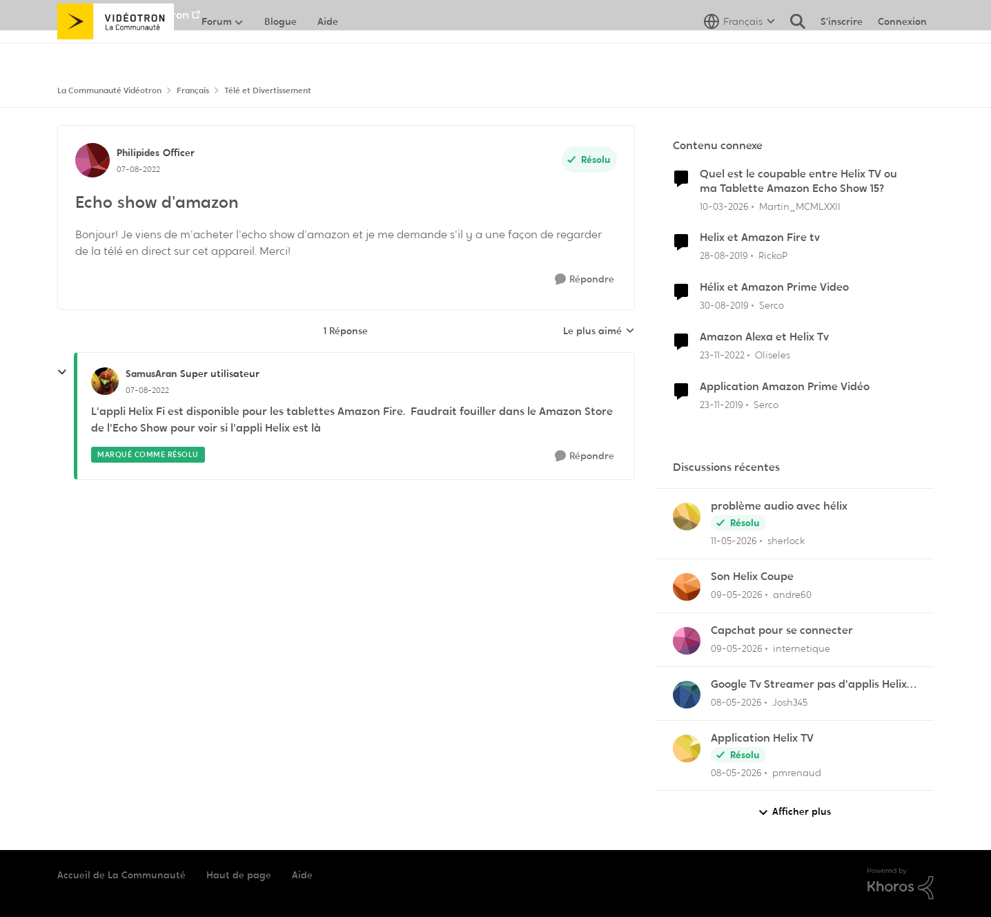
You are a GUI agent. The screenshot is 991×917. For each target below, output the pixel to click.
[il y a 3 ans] (722, 355)
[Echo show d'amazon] (147, 390)
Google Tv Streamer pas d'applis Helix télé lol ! (809, 684)
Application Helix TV (762, 738)
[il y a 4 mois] (724, 206)
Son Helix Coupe (752, 576)
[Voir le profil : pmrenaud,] (686, 748)
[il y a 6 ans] (724, 256)
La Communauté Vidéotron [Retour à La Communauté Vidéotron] (109, 90)
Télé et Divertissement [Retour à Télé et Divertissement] (267, 90)
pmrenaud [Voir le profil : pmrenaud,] (796, 772)
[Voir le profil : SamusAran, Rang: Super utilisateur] (105, 381)
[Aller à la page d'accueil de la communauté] (115, 52)
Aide (302, 875)
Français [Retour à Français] (193, 90)
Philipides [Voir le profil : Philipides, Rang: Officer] (138, 152)
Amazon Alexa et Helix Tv (764, 337)
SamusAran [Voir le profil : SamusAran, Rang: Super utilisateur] (151, 373)
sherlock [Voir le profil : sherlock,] (786, 540)
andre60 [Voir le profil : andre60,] (792, 594)
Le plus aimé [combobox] (599, 331)
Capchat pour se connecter (782, 630)
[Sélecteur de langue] (739, 52)
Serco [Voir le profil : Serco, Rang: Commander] (771, 305)
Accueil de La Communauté (121, 875)
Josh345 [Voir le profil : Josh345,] (789, 702)
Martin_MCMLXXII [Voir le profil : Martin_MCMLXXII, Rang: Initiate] (800, 206)
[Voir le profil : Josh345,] (686, 694)
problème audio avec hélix (779, 506)
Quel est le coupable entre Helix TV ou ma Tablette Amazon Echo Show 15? (798, 181)
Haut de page (238, 875)
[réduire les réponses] (62, 372)
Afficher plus (794, 811)
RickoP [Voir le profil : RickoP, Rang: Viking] (772, 255)
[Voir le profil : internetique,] (686, 641)
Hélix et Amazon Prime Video (774, 287)
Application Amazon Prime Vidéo (785, 387)
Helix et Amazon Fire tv (760, 237)
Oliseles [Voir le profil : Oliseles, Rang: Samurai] (772, 355)
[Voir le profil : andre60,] (686, 587)
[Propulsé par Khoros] (900, 884)
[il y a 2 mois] (734, 541)
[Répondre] (584, 279)
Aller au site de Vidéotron (123, 15)
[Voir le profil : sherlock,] (686, 516)
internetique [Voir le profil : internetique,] (801, 648)
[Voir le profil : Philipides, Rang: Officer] (92, 160)
